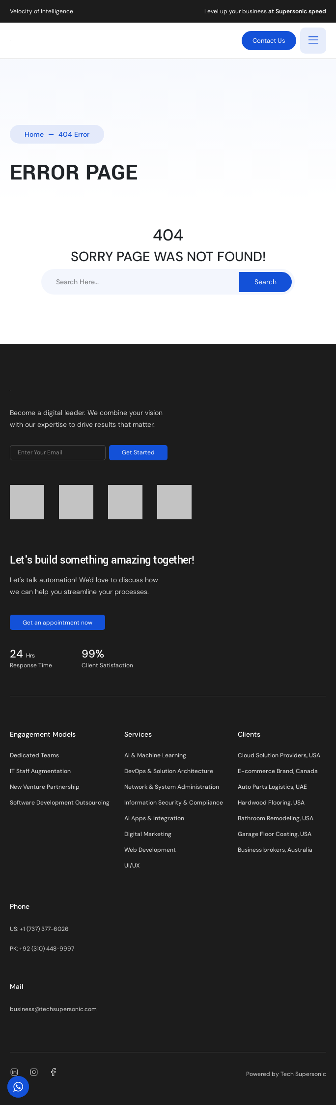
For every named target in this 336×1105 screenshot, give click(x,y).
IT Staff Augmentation (40, 771)
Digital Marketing (147, 834)
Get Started (138, 452)
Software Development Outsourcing (60, 803)
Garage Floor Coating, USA (274, 834)
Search (265, 281)
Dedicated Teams (34, 755)
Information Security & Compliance (173, 803)
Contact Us (268, 40)
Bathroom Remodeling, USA (275, 818)
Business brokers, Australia (275, 850)
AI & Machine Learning (155, 755)
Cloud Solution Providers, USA (279, 755)
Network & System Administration (171, 787)
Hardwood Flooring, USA (271, 803)
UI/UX (132, 865)
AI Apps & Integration (154, 818)
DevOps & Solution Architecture (168, 771)
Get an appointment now (57, 623)
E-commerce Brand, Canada (278, 771)
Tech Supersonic (303, 1074)
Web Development (150, 850)
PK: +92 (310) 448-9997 (42, 949)
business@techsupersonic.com (53, 1009)
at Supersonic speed (297, 11)
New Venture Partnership (45, 787)
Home (34, 134)
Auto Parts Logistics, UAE (272, 787)
